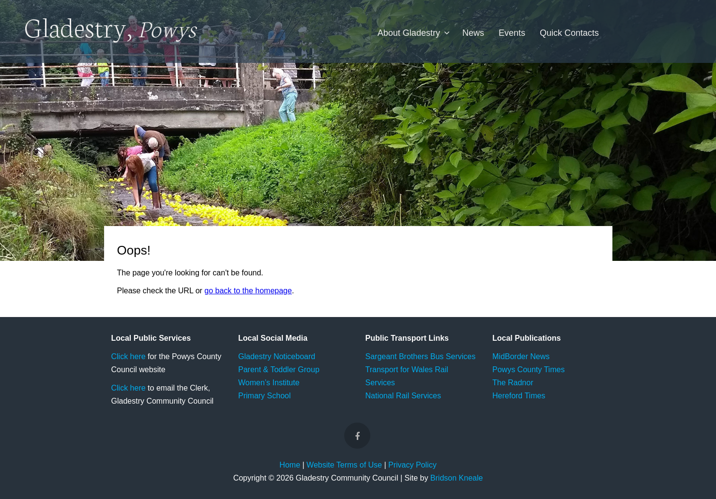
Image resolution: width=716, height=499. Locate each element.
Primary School (264, 396)
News (473, 33)
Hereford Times (518, 396)
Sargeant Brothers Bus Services (421, 356)
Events (512, 33)
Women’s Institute (269, 382)
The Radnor (512, 382)
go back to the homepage (248, 291)
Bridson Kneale (456, 478)
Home (289, 465)
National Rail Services (404, 396)
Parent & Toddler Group (279, 369)
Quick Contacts (569, 33)
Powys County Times (528, 369)
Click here (128, 356)
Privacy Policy (412, 465)
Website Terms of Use (344, 465)
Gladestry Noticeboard (276, 356)
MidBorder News (520, 356)
